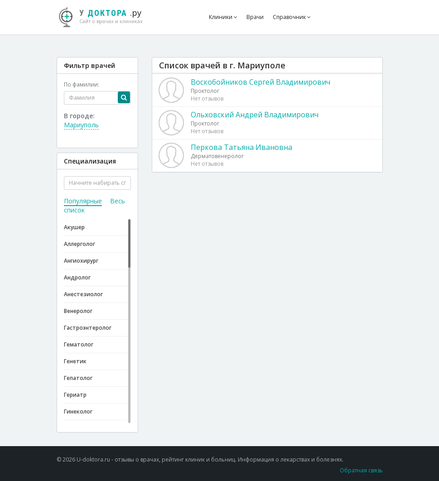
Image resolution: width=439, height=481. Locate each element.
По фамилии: (81, 84)
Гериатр (75, 395)
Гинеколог (78, 411)
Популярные (83, 201)
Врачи (255, 17)
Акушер (74, 227)
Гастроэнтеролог (87, 328)
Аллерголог (79, 244)
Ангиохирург (81, 261)
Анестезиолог (83, 294)
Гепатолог (78, 378)
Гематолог (78, 344)
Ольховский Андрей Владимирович (254, 115)
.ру (105, 15)
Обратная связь (361, 470)
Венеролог (78, 311)
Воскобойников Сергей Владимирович (260, 82)
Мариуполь (81, 124)
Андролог (77, 277)
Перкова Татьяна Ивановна (241, 147)
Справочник (292, 17)
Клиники (223, 17)
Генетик (75, 361)
